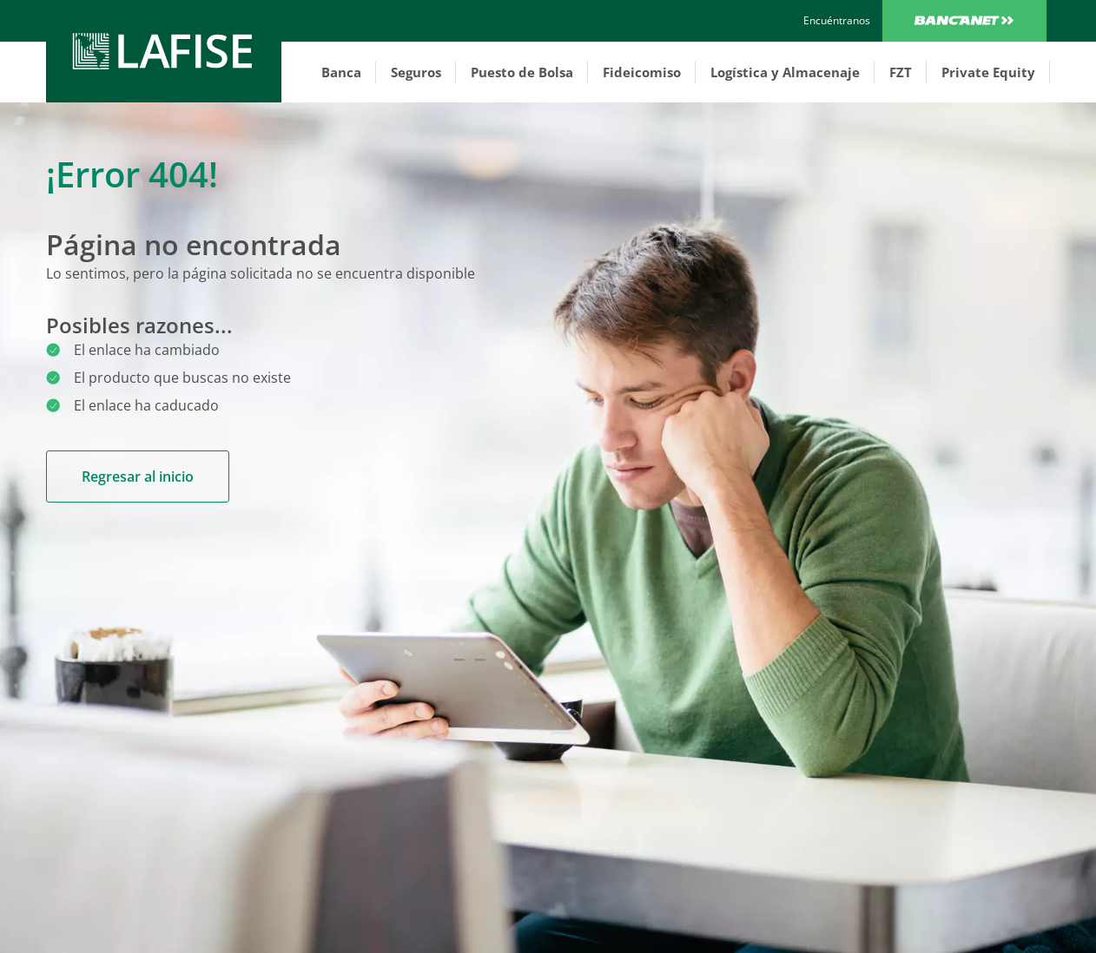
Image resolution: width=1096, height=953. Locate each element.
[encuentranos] (837, 21)
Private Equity (988, 72)
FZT (900, 72)
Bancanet (964, 21)
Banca (341, 72)
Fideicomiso (642, 72)
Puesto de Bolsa (522, 72)
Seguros (416, 72)
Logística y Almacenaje (785, 72)
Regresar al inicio (138, 476)
